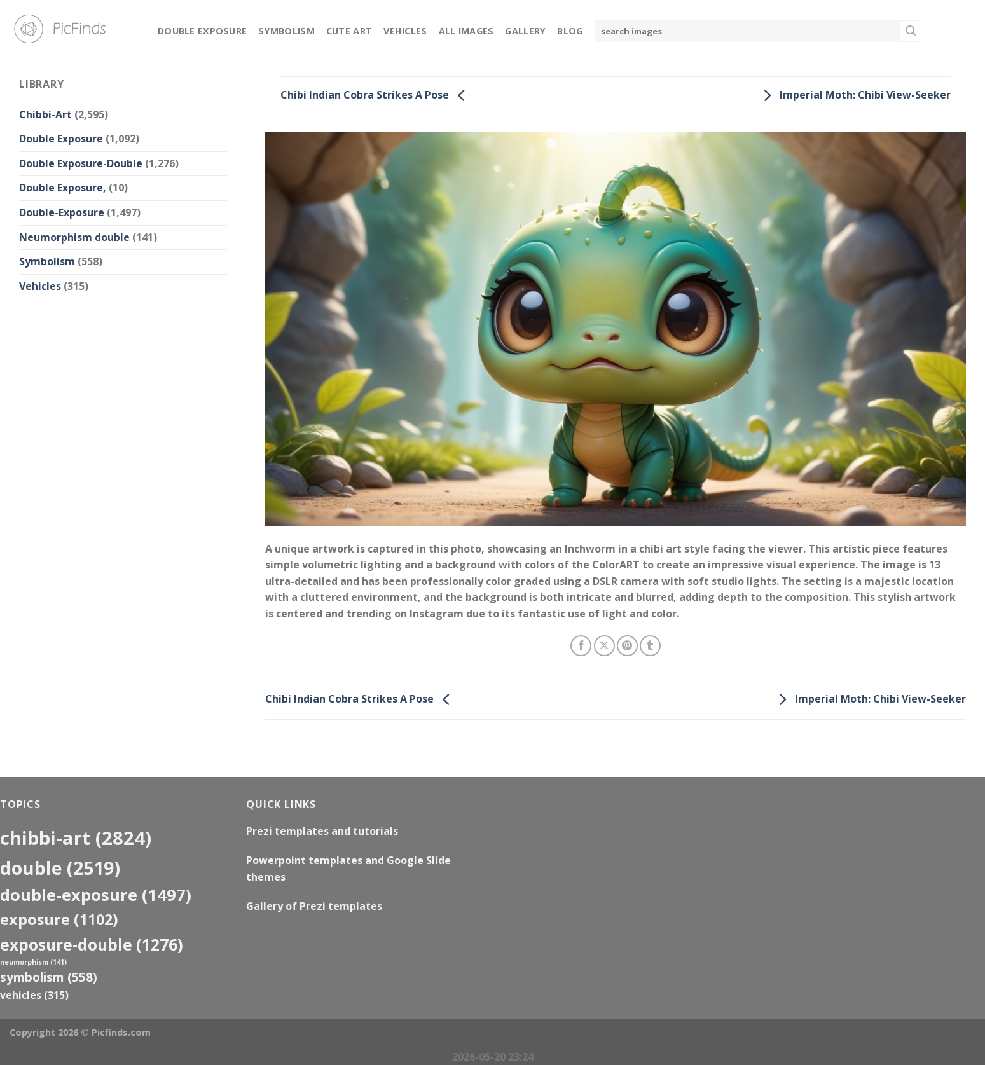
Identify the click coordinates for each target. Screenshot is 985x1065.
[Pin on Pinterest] (627, 645)
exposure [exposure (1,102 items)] (59, 919)
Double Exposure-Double (80, 163)
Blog (569, 31)
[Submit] (910, 31)
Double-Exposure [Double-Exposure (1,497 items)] (95, 894)
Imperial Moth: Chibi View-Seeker (854, 95)
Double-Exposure (61, 212)
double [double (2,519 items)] (60, 867)
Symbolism (286, 31)
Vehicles (405, 31)
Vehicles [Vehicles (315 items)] (34, 995)
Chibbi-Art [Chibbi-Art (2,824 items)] (75, 838)
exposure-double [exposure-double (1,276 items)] (91, 944)
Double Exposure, (62, 188)
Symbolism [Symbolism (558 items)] (48, 977)
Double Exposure (202, 31)
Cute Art (349, 31)
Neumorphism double (74, 237)
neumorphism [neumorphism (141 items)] (33, 962)
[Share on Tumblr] (650, 645)
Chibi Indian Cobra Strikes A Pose (376, 95)
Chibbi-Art (45, 114)
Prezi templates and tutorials (322, 831)
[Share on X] (604, 645)
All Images (466, 31)
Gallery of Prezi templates (314, 906)
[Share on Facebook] (580, 645)
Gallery (525, 31)
